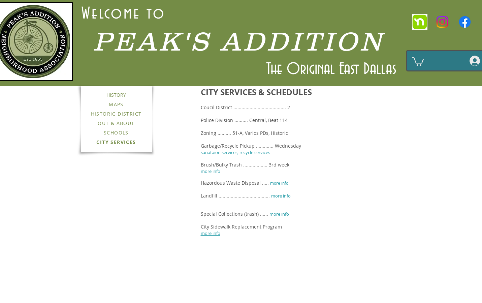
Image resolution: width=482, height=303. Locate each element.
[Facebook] (465, 22)
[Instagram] (442, 22)
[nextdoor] (419, 22)
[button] (418, 61)
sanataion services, (220, 152)
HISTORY (116, 95)
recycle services (254, 152)
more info (279, 183)
